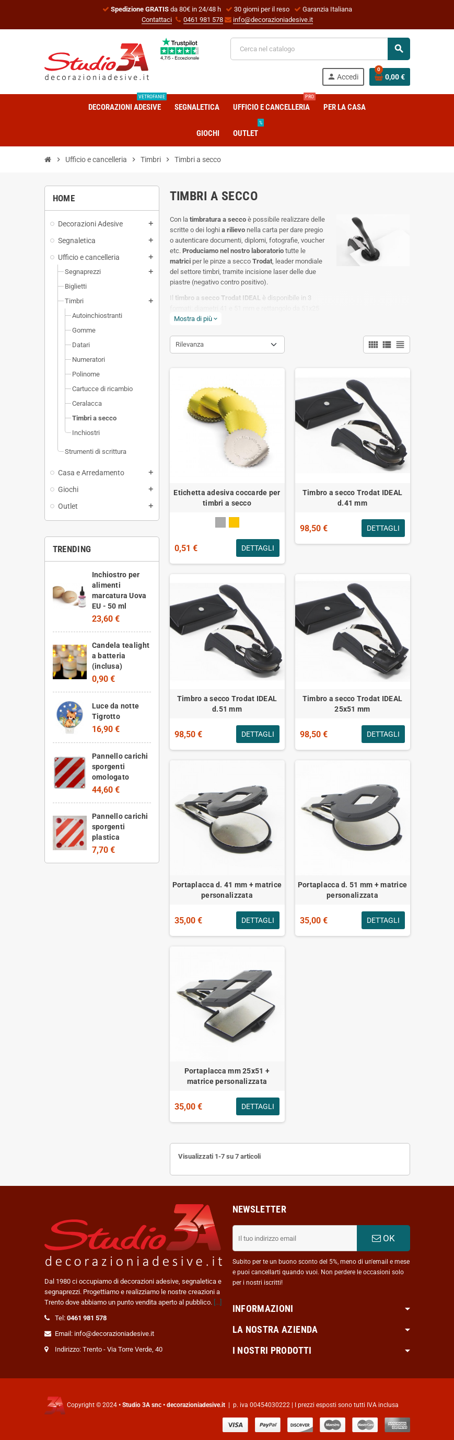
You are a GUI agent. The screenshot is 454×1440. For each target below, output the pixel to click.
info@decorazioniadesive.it (273, 20)
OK (383, 1238)
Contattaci (157, 20)
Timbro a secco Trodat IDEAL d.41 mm (352, 497)
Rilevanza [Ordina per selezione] (190, 344)
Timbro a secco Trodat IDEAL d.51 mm (227, 703)
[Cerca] (320, 49)
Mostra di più (195, 319)
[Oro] (234, 522)
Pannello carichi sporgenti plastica (120, 826)
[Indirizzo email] (294, 1238)
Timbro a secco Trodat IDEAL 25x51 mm (352, 703)
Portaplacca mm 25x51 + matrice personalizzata (227, 1076)
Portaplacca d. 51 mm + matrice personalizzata (352, 890)
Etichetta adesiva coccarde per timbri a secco (226, 497)
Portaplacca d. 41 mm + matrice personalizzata (227, 890)
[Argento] (220, 522)
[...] (218, 1302)
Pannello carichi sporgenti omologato (120, 766)
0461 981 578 (203, 20)
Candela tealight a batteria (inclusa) (120, 655)
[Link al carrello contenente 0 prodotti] (389, 77)
